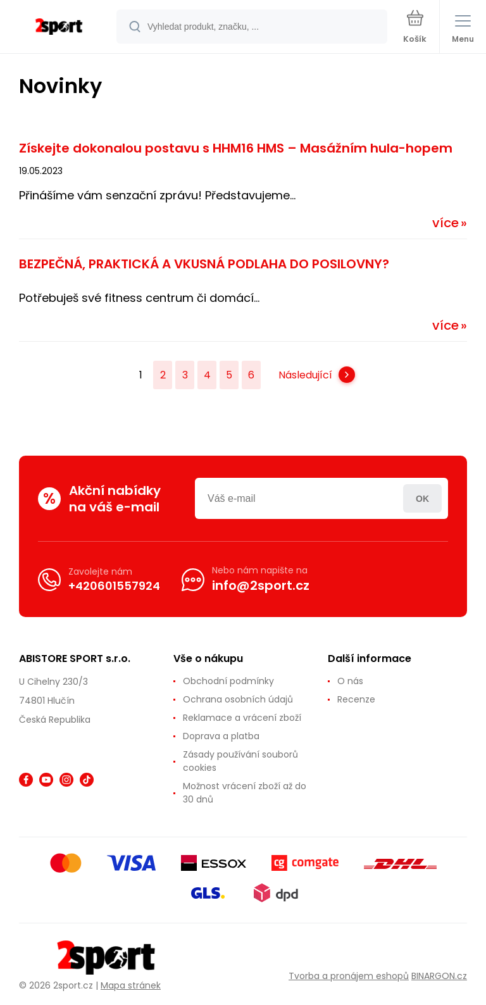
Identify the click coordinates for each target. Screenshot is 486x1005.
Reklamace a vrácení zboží (242, 717)
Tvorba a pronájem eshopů (349, 975)
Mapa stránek (131, 985)
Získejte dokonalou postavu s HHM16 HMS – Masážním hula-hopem (235, 148)
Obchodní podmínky (228, 681)
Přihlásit (422, 498)
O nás (350, 681)
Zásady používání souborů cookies (240, 761)
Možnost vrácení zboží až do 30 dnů (244, 793)
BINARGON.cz (439, 975)
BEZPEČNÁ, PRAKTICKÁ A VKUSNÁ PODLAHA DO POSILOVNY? (204, 264)
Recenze (356, 699)
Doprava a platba (221, 736)
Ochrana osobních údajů (238, 699)
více (445, 223)
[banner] (59, 27)
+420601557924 (114, 585)
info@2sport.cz (260, 585)
